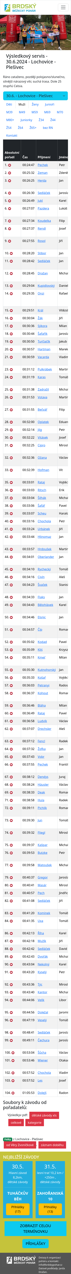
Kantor (42, 992)
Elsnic (42, 617)
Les (40, 1080)
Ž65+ (33, 128)
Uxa (40, 921)
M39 (9, 112)
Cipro (41, 445)
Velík (41, 1000)
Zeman (43, 173)
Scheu (42, 513)
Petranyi (43, 685)
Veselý (42, 1020)
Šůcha (42, 1052)
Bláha (42, 705)
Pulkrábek (45, 369)
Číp (40, 629)
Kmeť (41, 657)
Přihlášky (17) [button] (17, 1209)
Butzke (42, 853)
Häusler (43, 784)
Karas (42, 377)
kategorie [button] (34, 1122)
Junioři (49, 104)
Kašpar (43, 845)
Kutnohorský (47, 670)
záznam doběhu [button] (52, 1145)
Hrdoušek (44, 549)
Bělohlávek (45, 605)
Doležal (43, 1012)
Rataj (41, 482)
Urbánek (44, 529)
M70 (60, 112)
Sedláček (44, 193)
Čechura (43, 1040)
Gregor (43, 877)
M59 (35, 112)
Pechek (43, 165)
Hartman (44, 349)
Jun (40, 820)
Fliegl (41, 832)
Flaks (41, 597)
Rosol (41, 241)
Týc (40, 984)
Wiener (43, 1060)
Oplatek (43, 422)
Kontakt (11, 135)
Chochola (44, 521)
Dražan (43, 273)
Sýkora (42, 326)
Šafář (41, 505)
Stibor (42, 253)
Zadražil (43, 389)
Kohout (43, 693)
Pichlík (42, 808)
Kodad (42, 642)
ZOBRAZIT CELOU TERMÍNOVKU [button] (35, 1228)
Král (40, 310)
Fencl (41, 741)
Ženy (35, 104)
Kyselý (42, 972)
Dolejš (42, 1093)
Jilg (40, 430)
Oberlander (46, 557)
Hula (41, 800)
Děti (9, 104)
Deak (41, 792)
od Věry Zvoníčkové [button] (20, 1145)
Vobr (41, 757)
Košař (42, 677)
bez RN (48, 128)
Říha (41, 933)
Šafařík (43, 334)
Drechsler (44, 729)
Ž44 (52, 120)
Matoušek (45, 865)
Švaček (42, 585)
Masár (42, 885)
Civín (41, 577)
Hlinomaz (44, 537)
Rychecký (44, 569)
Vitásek (43, 437)
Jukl (40, 201)
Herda (42, 180)
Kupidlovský (46, 286)
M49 (22, 112)
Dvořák (43, 956)
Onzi (41, 293)
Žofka (42, 749)
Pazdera (43, 208)
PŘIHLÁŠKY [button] (35, 1243)
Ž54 (8, 128)
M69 (47, 112)
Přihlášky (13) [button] (50, 1209)
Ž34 (41, 120)
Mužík (42, 941)
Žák (40, 318)
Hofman (43, 470)
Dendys (43, 777)
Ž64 (20, 128)
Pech (41, 893)
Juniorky (26, 120)
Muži (22, 104)
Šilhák (42, 498)
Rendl (42, 228)
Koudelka (44, 221)
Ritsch (42, 490)
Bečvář (42, 409)
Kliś (40, 650)
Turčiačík (44, 341)
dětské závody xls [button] (44, 1115)
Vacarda (43, 357)
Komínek (44, 913)
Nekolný (43, 964)
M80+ (10, 120)
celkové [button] (16, 1122)
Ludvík (42, 721)
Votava (42, 397)
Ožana (42, 457)
